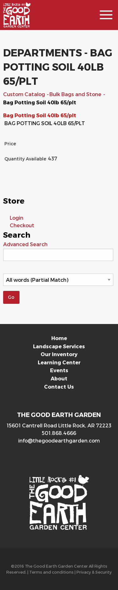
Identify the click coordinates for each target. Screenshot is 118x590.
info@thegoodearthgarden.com (59, 440)
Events (59, 370)
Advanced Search (25, 244)
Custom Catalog (24, 94)
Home (59, 338)
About (59, 378)
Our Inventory (59, 354)
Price (10, 143)
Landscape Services (59, 346)
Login (16, 218)
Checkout (22, 225)
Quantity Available (25, 158)
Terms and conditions (51, 572)
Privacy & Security (94, 572)
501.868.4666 (59, 433)
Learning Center (59, 362)
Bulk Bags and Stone (76, 94)
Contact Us (59, 387)
